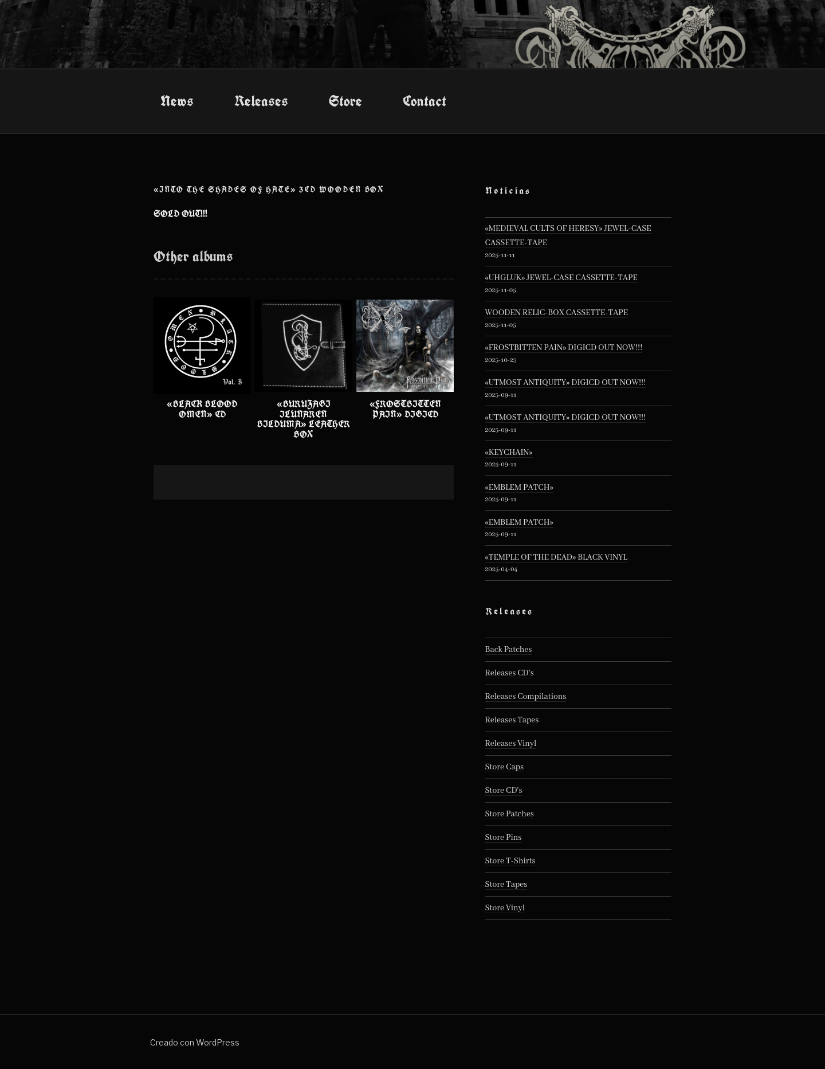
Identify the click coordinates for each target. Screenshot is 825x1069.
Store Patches (509, 814)
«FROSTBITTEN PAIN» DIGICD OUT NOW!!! (564, 348)
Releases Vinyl (511, 743)
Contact (424, 101)
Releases (261, 101)
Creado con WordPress (194, 1042)
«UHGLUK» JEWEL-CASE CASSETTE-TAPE (561, 278)
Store (345, 101)
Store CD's (503, 790)
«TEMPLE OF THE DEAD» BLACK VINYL (556, 557)
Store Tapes (506, 884)
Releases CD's (509, 673)
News (177, 101)
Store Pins (503, 837)
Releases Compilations (526, 696)
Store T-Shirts (510, 861)
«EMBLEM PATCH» (519, 487)
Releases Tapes (512, 720)
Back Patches (508, 649)
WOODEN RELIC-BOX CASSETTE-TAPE (556, 313)
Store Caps (504, 767)
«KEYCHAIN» (509, 452)
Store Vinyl (505, 908)
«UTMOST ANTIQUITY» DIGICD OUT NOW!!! (565, 383)
